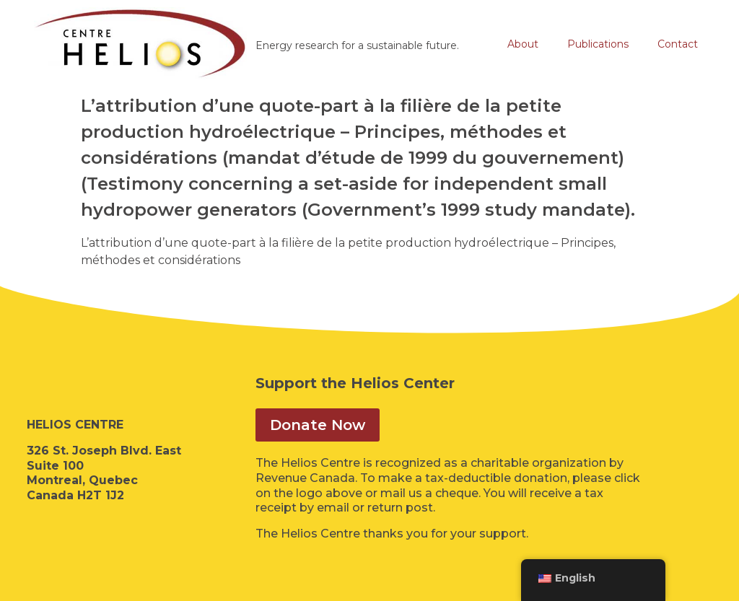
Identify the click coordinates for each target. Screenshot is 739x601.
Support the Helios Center (355, 383)
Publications (598, 44)
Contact (677, 44)
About (522, 44)
